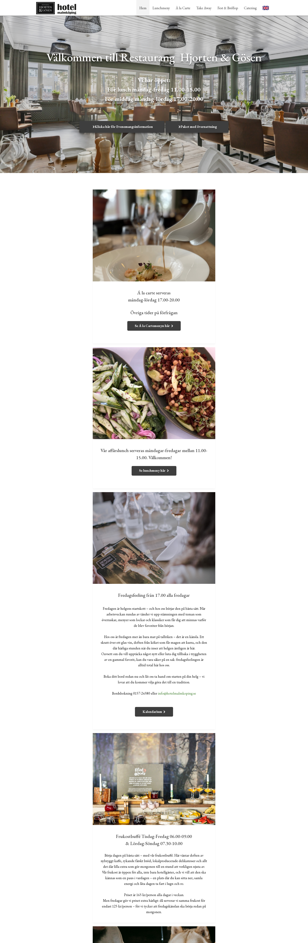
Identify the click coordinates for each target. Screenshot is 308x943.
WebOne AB (194, 937)
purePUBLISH (170, 937)
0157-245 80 (237, 890)
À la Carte (183, 8)
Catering (250, 8)
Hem (143, 8)
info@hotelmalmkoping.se (118, 542)
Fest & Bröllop (227, 8)
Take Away (204, 8)
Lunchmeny (161, 8)
